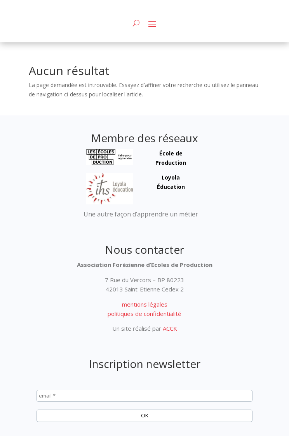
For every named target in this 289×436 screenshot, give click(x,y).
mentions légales (144, 304)
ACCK (169, 328)
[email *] (144, 396)
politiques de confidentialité (144, 313)
